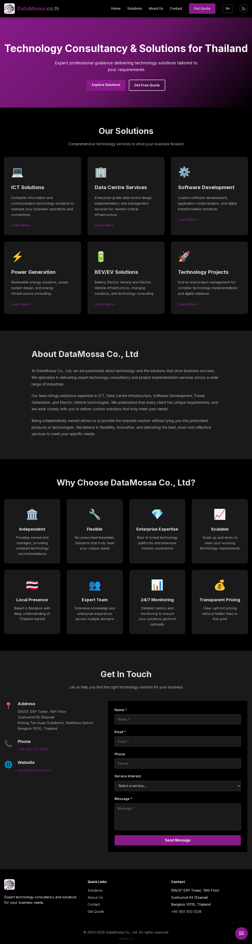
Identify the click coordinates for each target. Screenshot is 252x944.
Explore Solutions (106, 85)
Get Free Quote (147, 85)
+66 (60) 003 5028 (33, 749)
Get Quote (202, 8)
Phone (120, 754)
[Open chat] (241, 933)
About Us (156, 8)
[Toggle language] (227, 8)
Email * (120, 732)
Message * (123, 799)
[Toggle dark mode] (243, 8)
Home (116, 8)
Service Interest (128, 776)
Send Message (178, 840)
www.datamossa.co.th (35, 770)
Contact (176, 8)
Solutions (134, 8)
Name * (121, 710)
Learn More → (22, 225)
